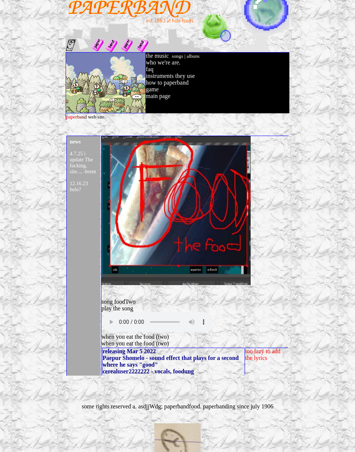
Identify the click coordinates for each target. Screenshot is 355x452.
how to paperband (167, 82)
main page (158, 96)
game (152, 89)
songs (177, 56)
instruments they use (170, 76)
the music (157, 56)
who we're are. (163, 62)
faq (149, 69)
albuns (193, 56)
